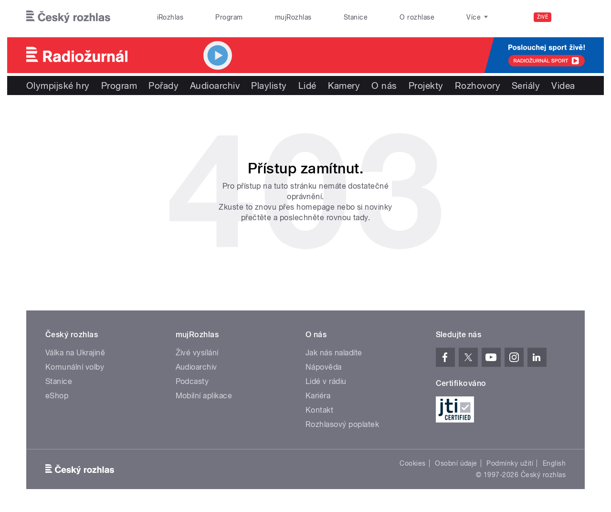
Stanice (356, 17)
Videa (563, 85)
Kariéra (318, 395)
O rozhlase (417, 17)
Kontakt (319, 410)
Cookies (412, 463)
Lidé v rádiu (326, 381)
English (554, 463)
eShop (56, 395)
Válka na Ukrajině (75, 352)
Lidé (307, 85)
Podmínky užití (509, 463)
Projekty (426, 85)
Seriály (526, 85)
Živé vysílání (197, 352)
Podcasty (192, 381)
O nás (384, 85)
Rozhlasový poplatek (342, 424)
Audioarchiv (215, 85)
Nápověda (324, 367)
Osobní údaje (456, 463)
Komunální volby (74, 367)
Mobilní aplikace (204, 395)
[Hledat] (572, 17)
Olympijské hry (58, 85)
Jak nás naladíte (334, 352)
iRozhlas (170, 17)
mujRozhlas (293, 17)
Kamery (344, 85)
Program (228, 17)
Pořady (163, 85)
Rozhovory (477, 85)
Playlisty (268, 85)
